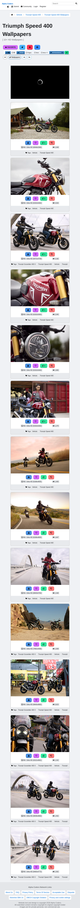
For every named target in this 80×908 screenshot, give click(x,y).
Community (26, 6)
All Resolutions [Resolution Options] (57, 52)
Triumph (65, 264)
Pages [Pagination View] (29, 52)
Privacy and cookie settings (59, 898)
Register (43, 6)
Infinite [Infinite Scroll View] (21, 52)
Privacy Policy (27, 892)
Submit (15, 6)
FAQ (17, 892)
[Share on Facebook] (37, 47)
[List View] (13, 52)
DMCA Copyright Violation (36, 898)
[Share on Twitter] (22, 47)
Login (36, 6)
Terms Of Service (42, 892)
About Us (9, 892)
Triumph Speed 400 (33, 15)
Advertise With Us (16, 898)
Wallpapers (14, 57)
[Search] (76, 3)
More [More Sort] (44, 52)
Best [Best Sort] (36, 52)
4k (24, 57)
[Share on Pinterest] (30, 47)
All (5, 57)
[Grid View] (8, 52)
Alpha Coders (7, 4)
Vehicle (19, 15)
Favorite (10, 47)
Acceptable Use (58, 892)
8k (29, 57)
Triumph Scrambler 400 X (27, 264)
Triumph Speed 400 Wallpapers (56, 15)
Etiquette (71, 892)
